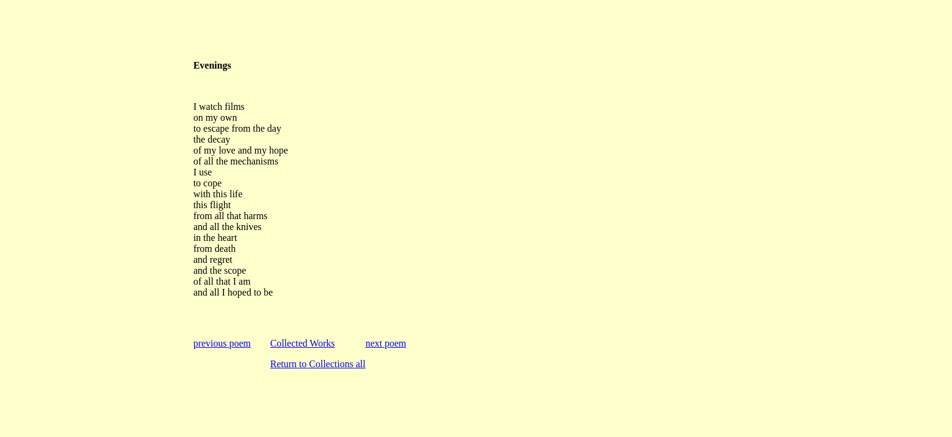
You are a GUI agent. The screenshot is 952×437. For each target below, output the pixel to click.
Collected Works (302, 343)
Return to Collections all (317, 364)
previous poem (222, 343)
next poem (385, 343)
